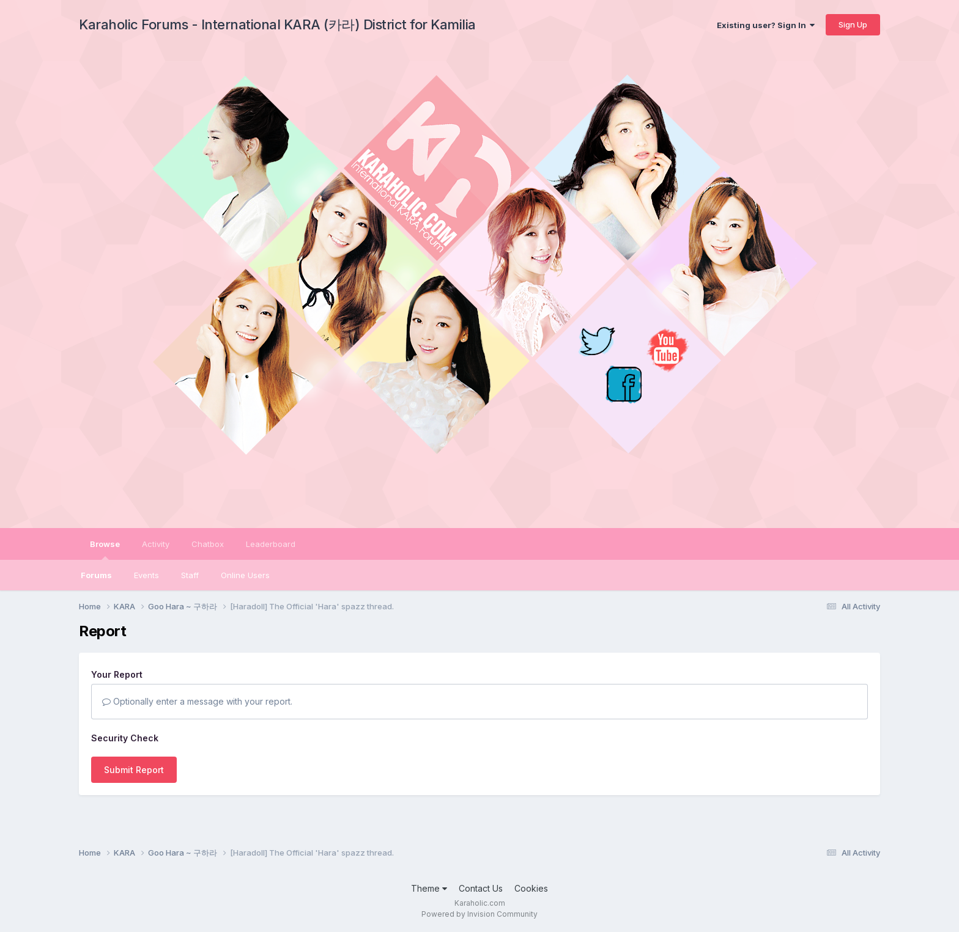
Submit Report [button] (134, 770)
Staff (190, 575)
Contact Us (481, 888)
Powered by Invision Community (479, 914)
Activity (155, 544)
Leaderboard (270, 544)
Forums (96, 575)
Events (146, 575)
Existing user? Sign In (766, 25)
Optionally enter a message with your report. (197, 701)
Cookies (531, 888)
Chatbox (207, 544)
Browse (105, 549)
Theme (429, 888)
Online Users (245, 575)
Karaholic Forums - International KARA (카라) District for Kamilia (277, 24)
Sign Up (853, 24)
